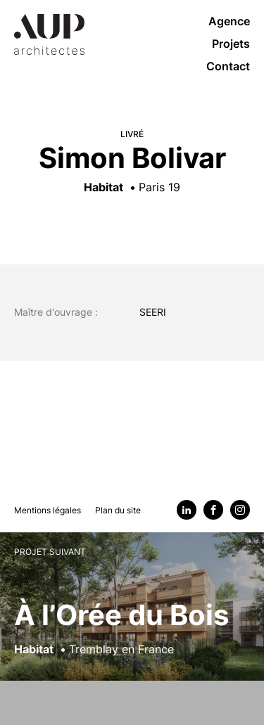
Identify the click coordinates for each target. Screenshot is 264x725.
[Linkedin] (186, 510)
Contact (228, 66)
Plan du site (118, 510)
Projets (231, 44)
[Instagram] (240, 510)
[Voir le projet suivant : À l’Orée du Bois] (132, 628)
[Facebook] (213, 510)
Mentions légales (47, 510)
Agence (229, 21)
